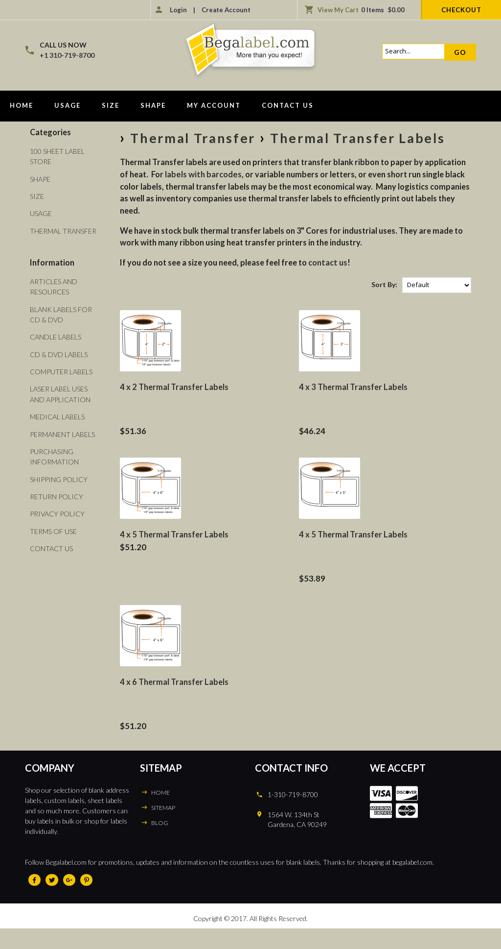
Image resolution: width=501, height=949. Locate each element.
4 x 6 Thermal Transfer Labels (175, 703)
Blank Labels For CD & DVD (61, 312)
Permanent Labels (62, 431)
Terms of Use (53, 527)
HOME (160, 813)
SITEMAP (163, 828)
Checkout (461, 10)
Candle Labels (55, 335)
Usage (67, 105)
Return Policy (56, 492)
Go (460, 52)
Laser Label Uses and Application (60, 391)
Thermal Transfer (200, 137)
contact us (327, 284)
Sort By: (384, 306)
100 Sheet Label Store (57, 156)
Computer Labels (61, 369)
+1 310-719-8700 (67, 55)
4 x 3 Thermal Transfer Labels (354, 408)
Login (178, 10)
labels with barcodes (202, 196)
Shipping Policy (59, 475)
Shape (153, 105)
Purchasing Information (54, 453)
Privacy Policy (57, 510)
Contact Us (288, 105)
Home (21, 105)
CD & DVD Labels (59, 352)
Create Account (226, 10)
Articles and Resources (53, 285)
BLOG (159, 843)
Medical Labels (57, 414)
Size (110, 105)
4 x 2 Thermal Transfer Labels (175, 408)
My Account (214, 105)
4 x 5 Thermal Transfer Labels (175, 555)
